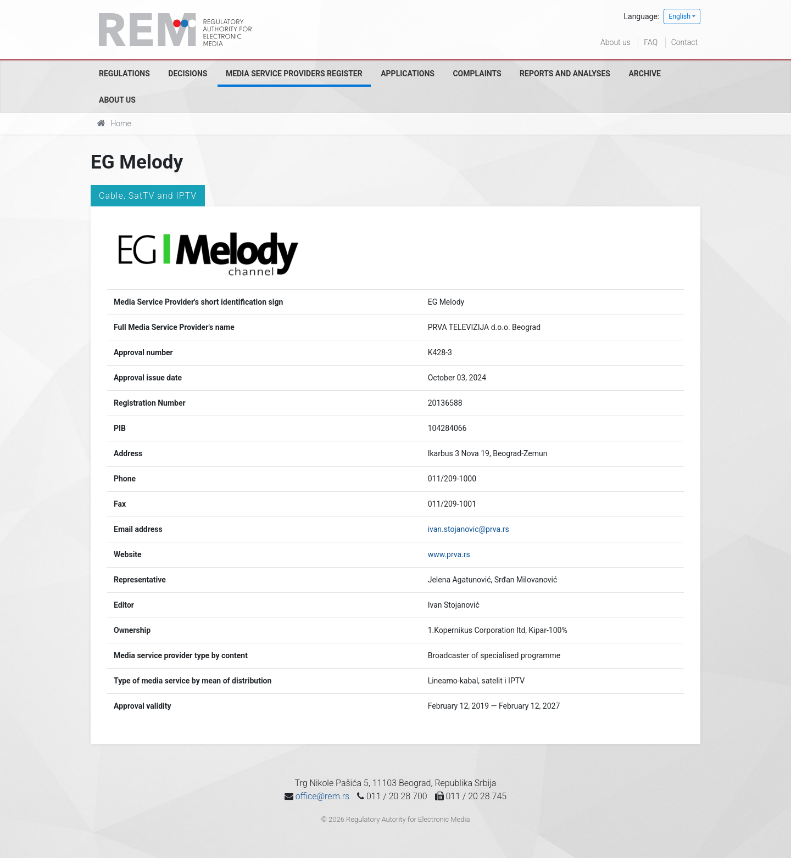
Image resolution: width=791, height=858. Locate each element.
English (679, 16)
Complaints (477, 73)
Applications (408, 73)
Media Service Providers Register (294, 73)
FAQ (651, 42)
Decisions (187, 73)
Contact (684, 42)
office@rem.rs (322, 796)
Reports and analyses (565, 73)
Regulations (124, 73)
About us (615, 42)
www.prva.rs (449, 554)
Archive (644, 73)
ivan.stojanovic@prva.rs (468, 529)
